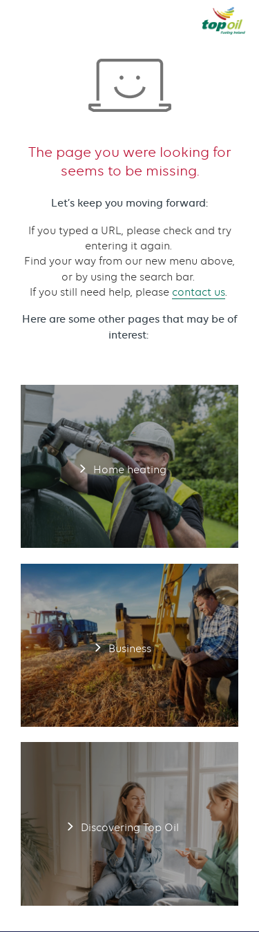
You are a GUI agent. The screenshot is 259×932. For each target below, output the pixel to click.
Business (129, 645)
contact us (198, 292)
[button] (22, 20)
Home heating (129, 466)
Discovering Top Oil (129, 823)
